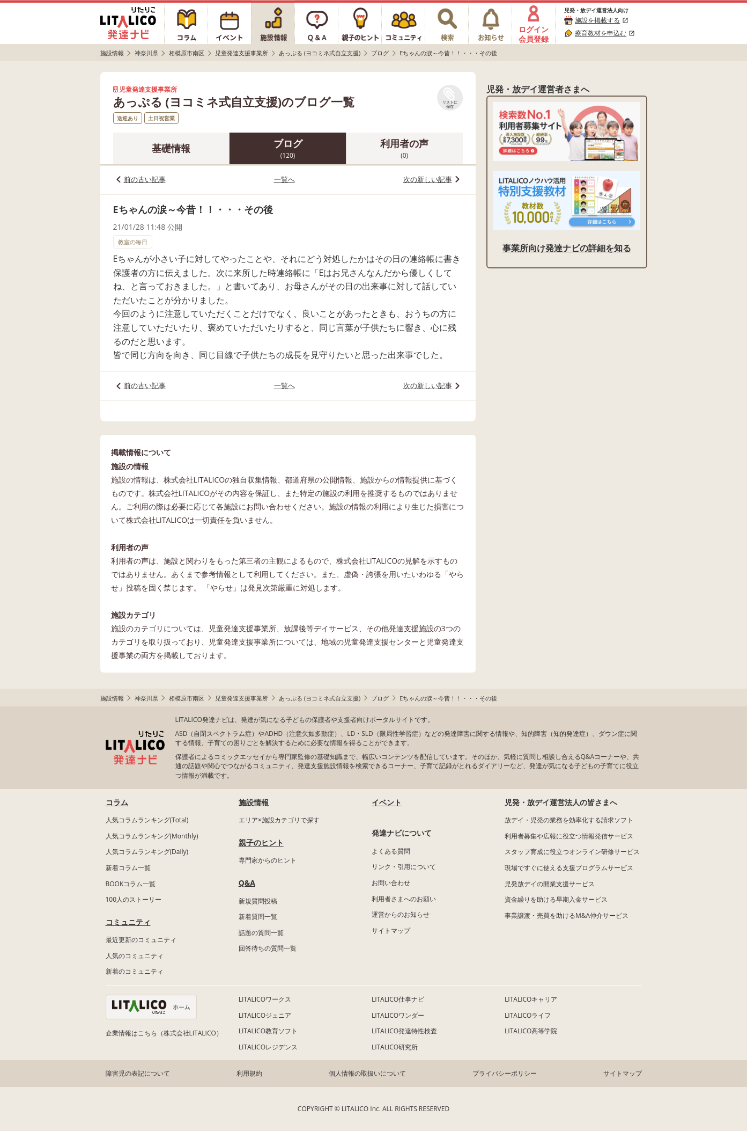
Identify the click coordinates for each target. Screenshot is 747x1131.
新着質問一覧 (258, 916)
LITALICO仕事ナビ (398, 999)
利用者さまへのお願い (404, 898)
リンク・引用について (404, 866)
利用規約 (249, 1073)
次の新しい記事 (427, 179)
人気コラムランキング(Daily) (147, 851)
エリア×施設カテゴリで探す (279, 819)
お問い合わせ (391, 882)
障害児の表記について (138, 1073)
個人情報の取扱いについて (367, 1073)
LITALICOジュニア (265, 1015)
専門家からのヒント (268, 860)
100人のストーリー (134, 899)
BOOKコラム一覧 (131, 883)
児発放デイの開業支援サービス (550, 883)
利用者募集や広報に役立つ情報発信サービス (569, 836)
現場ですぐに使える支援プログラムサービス (569, 867)
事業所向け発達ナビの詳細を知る (566, 248)
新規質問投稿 (258, 901)
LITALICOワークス (265, 999)
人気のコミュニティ (135, 955)
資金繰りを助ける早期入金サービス (556, 899)
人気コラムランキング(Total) (147, 819)
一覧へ (284, 179)
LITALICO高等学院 (531, 1030)
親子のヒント (261, 842)
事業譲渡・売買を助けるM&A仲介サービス (566, 915)
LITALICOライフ (528, 1015)
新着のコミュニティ (135, 971)
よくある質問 (391, 851)
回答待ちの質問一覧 (268, 948)
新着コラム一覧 (128, 867)
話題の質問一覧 (261, 932)
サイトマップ (391, 930)
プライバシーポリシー (504, 1073)
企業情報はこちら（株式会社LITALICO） (164, 1033)
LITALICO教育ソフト (268, 1030)
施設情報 (254, 802)
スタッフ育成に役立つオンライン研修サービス (572, 851)
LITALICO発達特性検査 (404, 1030)
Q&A (247, 883)
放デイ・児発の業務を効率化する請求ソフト (569, 819)
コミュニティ (128, 922)
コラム (117, 802)
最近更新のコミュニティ (141, 939)
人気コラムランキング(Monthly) (152, 836)
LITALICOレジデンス (268, 1047)
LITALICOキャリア (531, 999)
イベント (387, 802)
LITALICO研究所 (395, 1047)
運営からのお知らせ (401, 914)
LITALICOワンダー (398, 1015)
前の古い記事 (145, 179)
